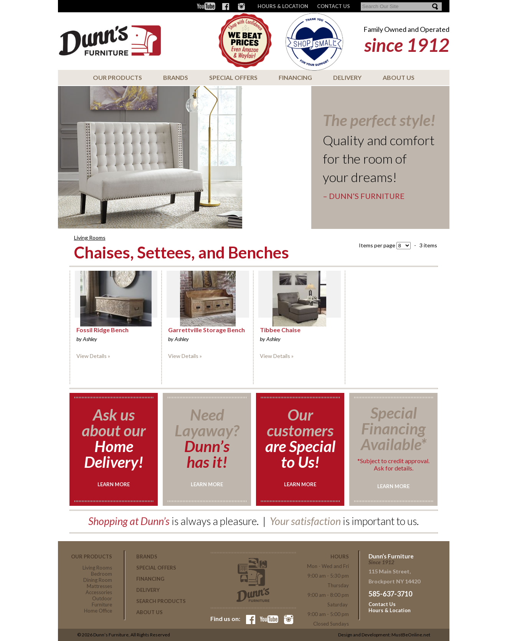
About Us (399, 77)
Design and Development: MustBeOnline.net (384, 635)
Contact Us (382, 604)
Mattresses (99, 586)
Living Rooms (90, 237)
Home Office (98, 611)
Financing (295, 77)
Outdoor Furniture (102, 601)
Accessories (99, 592)
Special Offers (233, 77)
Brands (175, 77)
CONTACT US (333, 6)
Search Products (161, 601)
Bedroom (101, 574)
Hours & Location (283, 6)
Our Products (117, 77)
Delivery (347, 77)
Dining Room (97, 580)
